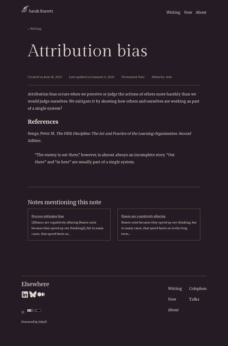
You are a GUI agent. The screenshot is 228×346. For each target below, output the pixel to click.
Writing (173, 12)
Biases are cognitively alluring (143, 216)
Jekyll (42, 322)
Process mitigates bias (48, 216)
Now (188, 12)
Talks (194, 299)
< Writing (34, 28)
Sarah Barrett (37, 11)
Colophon (198, 288)
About (201, 12)
